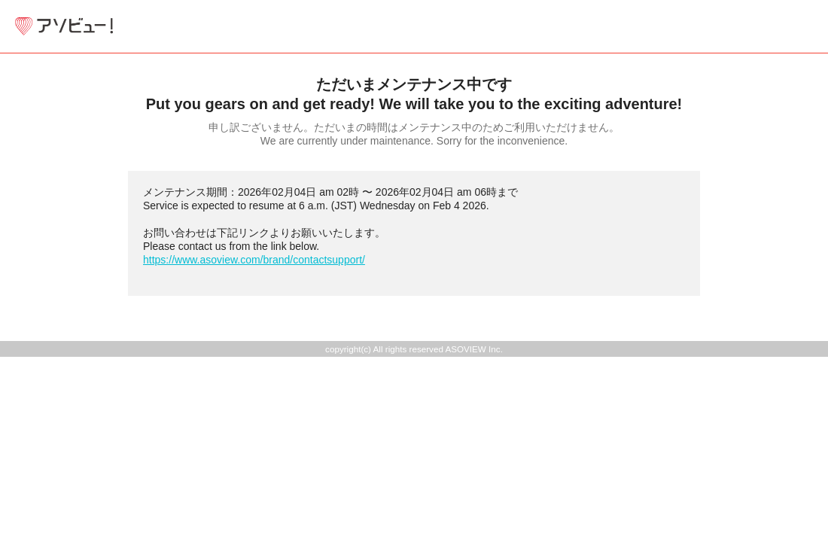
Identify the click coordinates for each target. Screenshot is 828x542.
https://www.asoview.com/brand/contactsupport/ (254, 260)
